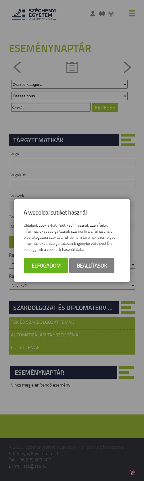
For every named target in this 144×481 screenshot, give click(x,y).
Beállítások (92, 265)
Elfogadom (46, 265)
